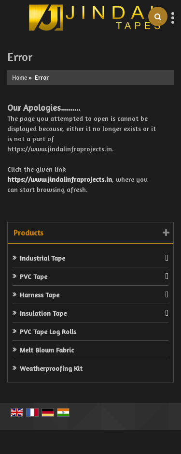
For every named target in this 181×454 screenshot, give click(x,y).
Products (28, 232)
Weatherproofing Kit (51, 368)
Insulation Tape (43, 313)
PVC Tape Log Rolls (48, 331)
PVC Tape (33, 276)
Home (19, 77)
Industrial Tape (42, 258)
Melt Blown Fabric (47, 350)
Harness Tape (39, 295)
